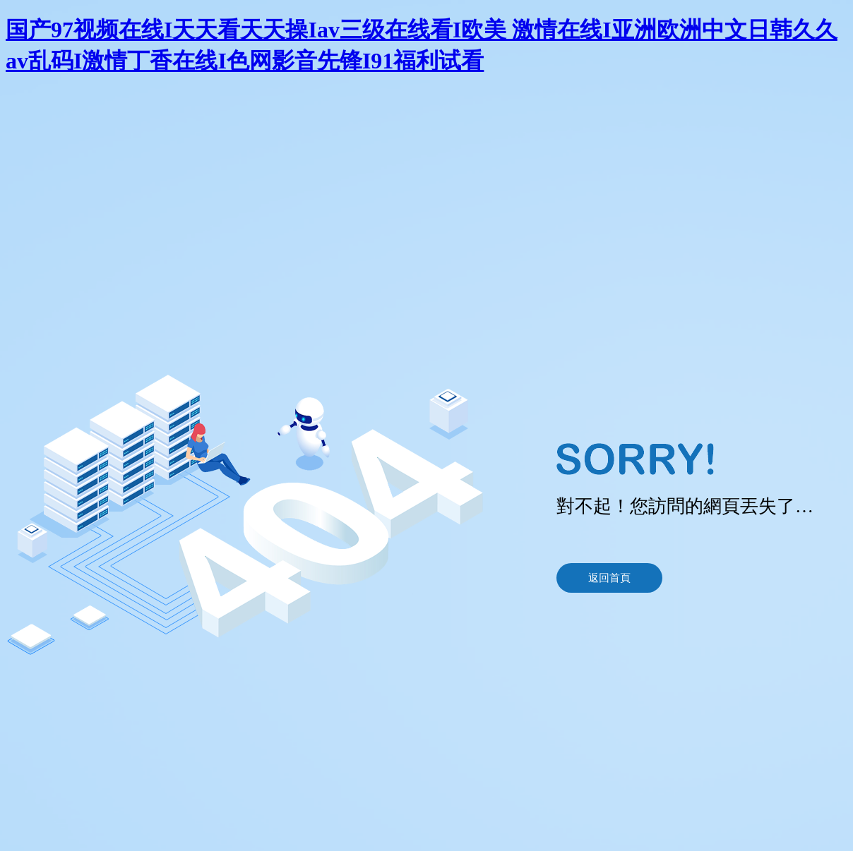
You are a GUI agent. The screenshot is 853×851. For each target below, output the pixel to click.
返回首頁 (609, 578)
